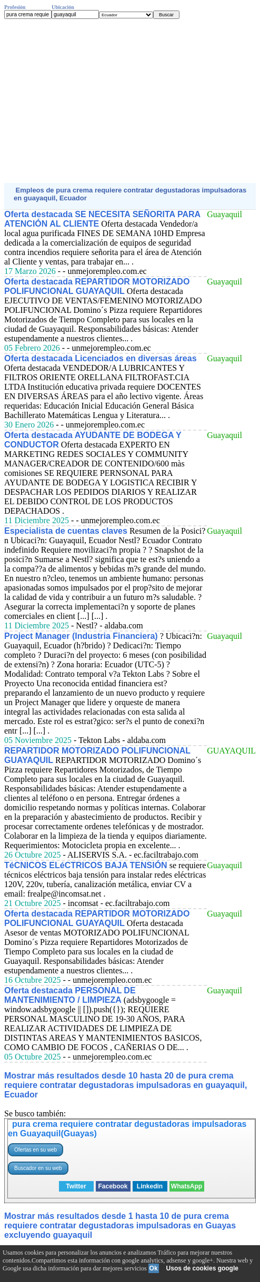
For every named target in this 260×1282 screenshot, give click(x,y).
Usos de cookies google (202, 1268)
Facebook (112, 1186)
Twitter (76, 1186)
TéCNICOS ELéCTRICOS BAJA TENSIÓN (85, 865)
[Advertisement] (130, 101)
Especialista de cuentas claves (65, 530)
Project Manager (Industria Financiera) (81, 636)
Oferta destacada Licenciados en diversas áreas (100, 358)
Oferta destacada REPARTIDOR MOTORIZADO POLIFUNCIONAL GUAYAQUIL (96, 286)
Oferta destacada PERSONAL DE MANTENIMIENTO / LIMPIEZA (70, 995)
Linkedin (150, 1186)
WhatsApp (186, 1186)
